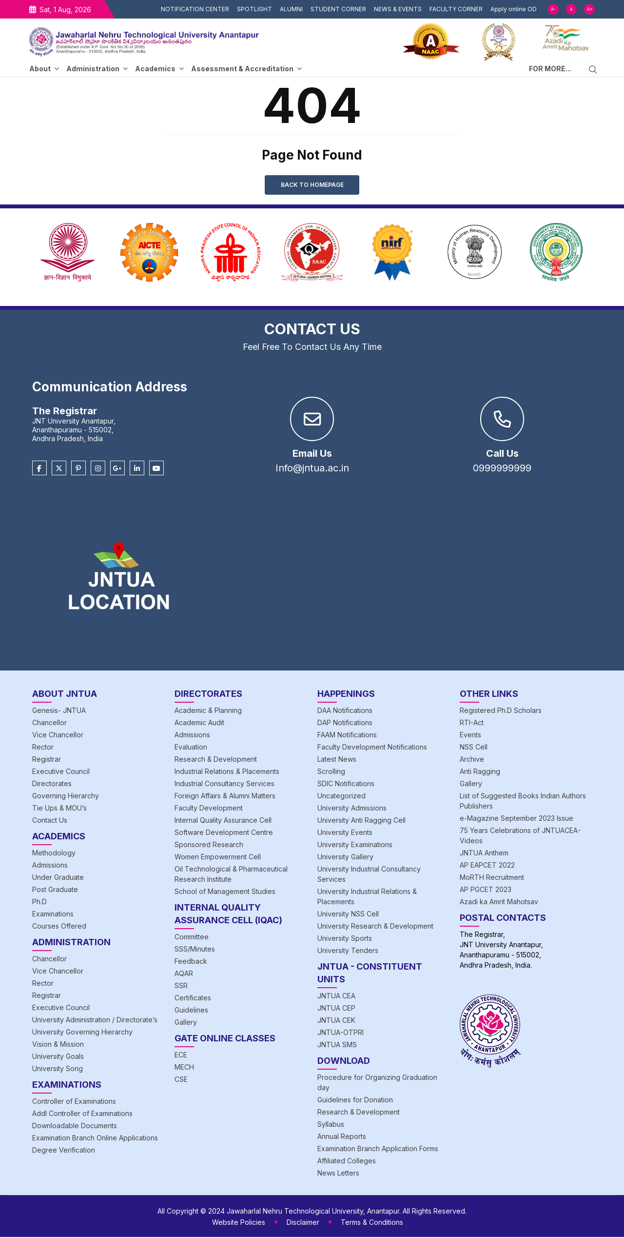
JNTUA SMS (337, 1045)
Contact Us (49, 821)
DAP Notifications (344, 723)
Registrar (46, 760)
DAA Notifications (344, 711)
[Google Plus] (117, 469)
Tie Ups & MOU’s (59, 809)
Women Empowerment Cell (218, 857)
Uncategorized (341, 796)
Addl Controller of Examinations (82, 1114)
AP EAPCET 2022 (487, 866)
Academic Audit (199, 723)
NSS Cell (474, 748)
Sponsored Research (209, 845)
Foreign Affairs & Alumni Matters (225, 796)
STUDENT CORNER (338, 9)
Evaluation (191, 748)
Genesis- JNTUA (59, 711)
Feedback (191, 962)
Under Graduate (58, 878)
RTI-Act (472, 723)
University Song (57, 1069)
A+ (589, 9)
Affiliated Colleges (346, 1161)
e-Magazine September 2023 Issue (516, 819)
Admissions (50, 866)
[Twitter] (59, 469)
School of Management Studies (225, 892)
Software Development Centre (224, 833)
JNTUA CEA (336, 997)
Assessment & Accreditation (242, 68)
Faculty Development (209, 809)
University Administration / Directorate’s (94, 1020)
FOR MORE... (550, 68)
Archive (472, 760)
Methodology (54, 854)
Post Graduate (55, 890)
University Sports (344, 939)
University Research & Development (375, 927)
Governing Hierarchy (65, 796)
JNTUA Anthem (484, 854)
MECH (184, 1068)
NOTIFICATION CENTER (195, 9)
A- (553, 9)
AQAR (184, 974)
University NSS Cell (348, 915)
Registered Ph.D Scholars (501, 711)
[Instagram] (98, 469)
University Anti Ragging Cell (361, 821)
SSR (181, 986)
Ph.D (39, 902)
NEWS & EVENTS (398, 9)
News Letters (338, 1174)
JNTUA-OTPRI (340, 1033)
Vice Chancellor (57, 735)
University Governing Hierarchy (82, 1033)
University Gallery (345, 857)
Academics (155, 68)
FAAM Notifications (347, 735)
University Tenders (347, 951)
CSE (181, 1080)
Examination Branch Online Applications (95, 1139)
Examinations (53, 915)
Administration (92, 68)
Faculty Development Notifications (372, 748)
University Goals (58, 1057)
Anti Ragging (480, 772)
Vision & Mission (58, 1045)
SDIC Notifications (345, 784)
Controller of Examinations (74, 1102)
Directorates (52, 784)
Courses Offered (59, 927)
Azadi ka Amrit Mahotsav (499, 902)
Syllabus (330, 1125)
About (40, 68)
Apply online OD (513, 9)
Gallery (186, 1023)
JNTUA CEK (336, 1021)
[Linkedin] (137, 469)
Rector (43, 748)
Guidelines (191, 1011)
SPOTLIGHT (254, 9)
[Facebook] (39, 469)
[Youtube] (156, 469)
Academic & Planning (208, 711)
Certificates (193, 998)
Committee (192, 938)
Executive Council (61, 772)
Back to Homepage (312, 185)
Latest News (336, 760)
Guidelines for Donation (355, 1100)
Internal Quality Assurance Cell (223, 821)
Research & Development (216, 760)
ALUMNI (291, 9)
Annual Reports (341, 1137)
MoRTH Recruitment (492, 878)
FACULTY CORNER (456, 9)
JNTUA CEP (336, 1009)
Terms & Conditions (372, 1223)
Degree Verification (63, 1151)
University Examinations (354, 845)
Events (470, 735)
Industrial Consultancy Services (224, 784)
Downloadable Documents (74, 1126)
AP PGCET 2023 (485, 890)
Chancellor (49, 723)
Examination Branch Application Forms (377, 1149)
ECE (181, 1056)
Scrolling (331, 772)
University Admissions (352, 809)
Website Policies (238, 1223)
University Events (344, 833)
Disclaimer (303, 1223)
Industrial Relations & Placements (227, 772)
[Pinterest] (78, 469)
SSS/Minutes (195, 950)
